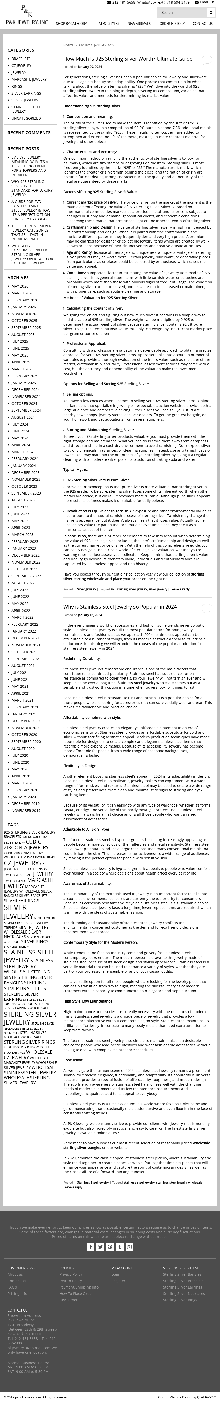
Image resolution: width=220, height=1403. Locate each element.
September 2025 (26, 328)
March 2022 (22, 617)
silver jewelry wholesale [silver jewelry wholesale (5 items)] (26, 930)
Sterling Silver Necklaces (184, 1294)
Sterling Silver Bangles (182, 1274)
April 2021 (20, 693)
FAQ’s (12, 1287)
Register (118, 1281)
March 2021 (22, 700)
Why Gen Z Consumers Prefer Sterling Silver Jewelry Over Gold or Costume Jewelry (32, 255)
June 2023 (20, 514)
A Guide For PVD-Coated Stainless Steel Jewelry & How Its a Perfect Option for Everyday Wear (30, 210)
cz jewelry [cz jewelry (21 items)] (21, 863)
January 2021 (23, 714)
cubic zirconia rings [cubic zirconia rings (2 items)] (39, 857)
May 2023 (19, 521)
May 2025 (19, 355)
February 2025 (24, 376)
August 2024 (23, 417)
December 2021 (25, 638)
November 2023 (25, 479)
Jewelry (18, 73)
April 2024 (20, 445)
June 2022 (20, 597)
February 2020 (24, 790)
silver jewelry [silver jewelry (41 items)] (18, 912)
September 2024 (26, 410)
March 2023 (22, 535)
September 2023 (26, 493)
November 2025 (25, 314)
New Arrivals (139, 24)
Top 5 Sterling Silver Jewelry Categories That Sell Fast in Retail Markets (31, 232)
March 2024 (22, 452)
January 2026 (23, 307)
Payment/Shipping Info (79, 1287)
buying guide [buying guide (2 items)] (31, 837)
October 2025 (24, 321)
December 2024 (25, 390)
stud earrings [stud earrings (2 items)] (14, 1052)
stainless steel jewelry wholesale (179, 1182)
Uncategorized (26, 118)
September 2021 (26, 659)
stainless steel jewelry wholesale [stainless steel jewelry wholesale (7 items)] (28, 966)
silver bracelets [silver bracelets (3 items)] (33, 896)
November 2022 (25, 562)
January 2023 (23, 548)
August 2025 (23, 334)
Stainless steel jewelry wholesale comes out (155, 683)
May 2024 (19, 438)
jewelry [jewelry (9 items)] (43, 874)
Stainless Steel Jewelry (93, 1182)
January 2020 (23, 797)
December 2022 (25, 555)
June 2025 (20, 348)
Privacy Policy (70, 1274)
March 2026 (22, 293)
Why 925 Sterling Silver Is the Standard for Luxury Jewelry (32, 188)
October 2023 (24, 486)
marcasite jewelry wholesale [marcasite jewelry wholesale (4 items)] (24, 889)
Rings (16, 86)
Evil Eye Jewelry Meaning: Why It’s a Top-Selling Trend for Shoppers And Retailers (29, 166)
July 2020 (19, 755)
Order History (172, 24)
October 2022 (24, 569)
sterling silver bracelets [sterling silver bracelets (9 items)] (25, 986)
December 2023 (25, 472)
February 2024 (24, 459)
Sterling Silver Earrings (182, 1287)
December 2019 (25, 804)
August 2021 (23, 666)
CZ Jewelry (21, 66)
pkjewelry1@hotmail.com (29, 1348)
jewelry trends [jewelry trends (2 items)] (15, 881)
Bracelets (21, 59)
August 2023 (23, 500)
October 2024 (24, 403)
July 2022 (19, 590)
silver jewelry (158, 589)
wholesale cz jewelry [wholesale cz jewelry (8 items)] (28, 1055)
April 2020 (20, 776)
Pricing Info (17, 1294)
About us (15, 1274)
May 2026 (19, 286)
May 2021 (19, 686)
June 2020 (20, 762)
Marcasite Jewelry (29, 79)
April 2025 (20, 362)
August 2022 (23, 583)
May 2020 (19, 769)
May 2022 (19, 604)
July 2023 (19, 507)
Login (115, 1274)
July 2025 (19, 341)
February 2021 (24, 707)
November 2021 (25, 645)
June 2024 (20, 431)
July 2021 (19, 673)
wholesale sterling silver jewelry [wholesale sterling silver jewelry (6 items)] (27, 1080)
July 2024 (19, 424)
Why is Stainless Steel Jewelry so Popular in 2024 (120, 607)
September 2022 (26, 576)
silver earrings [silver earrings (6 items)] (21, 900)
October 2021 (24, 652)
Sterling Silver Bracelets (183, 1281)
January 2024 (23, 466)
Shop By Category (71, 24)
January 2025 (23, 383)
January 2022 (23, 631)
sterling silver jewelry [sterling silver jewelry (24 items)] (30, 1018)
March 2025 (22, 369)
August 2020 (23, 748)
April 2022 (20, 610)
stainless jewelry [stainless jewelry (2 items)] (17, 946)
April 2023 (20, 528)
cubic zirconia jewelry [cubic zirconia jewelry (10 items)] (26, 845)
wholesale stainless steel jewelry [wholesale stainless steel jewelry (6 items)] (30, 1070)
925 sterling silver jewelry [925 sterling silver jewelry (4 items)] (29, 832)
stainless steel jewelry (139, 1182)
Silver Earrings (26, 93)
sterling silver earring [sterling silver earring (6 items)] (21, 997)
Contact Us (203, 24)
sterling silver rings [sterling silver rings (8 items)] (29, 1042)
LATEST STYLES (108, 24)
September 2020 (26, 742)
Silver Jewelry (86, 589)
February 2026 (24, 300)
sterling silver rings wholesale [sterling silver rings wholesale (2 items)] (28, 1047)
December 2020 (25, 721)
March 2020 (22, 783)
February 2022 (24, 624)
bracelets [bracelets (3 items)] (12, 837)
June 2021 (20, 679)
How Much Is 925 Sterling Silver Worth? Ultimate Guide (127, 59)
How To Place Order (76, 1294)
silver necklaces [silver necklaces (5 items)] (22, 934)
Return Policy (70, 1281)
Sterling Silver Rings (180, 1300)
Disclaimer (68, 1300)
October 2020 (24, 735)
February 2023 (24, 541)
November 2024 (25, 397)
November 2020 (25, 728)
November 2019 (25, 811)
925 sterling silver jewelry (129, 589)
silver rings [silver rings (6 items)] (34, 941)
